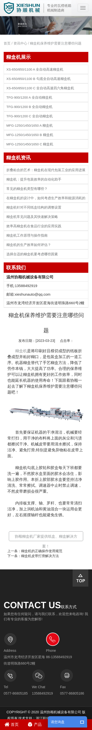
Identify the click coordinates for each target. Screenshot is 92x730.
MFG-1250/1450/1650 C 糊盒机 (29, 144)
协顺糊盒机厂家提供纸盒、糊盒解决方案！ (46, 541)
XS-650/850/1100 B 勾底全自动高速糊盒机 (38, 79)
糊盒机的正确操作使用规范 (41, 551)
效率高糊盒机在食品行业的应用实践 (33, 226)
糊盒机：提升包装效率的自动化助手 (33, 179)
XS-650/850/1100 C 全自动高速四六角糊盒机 (40, 88)
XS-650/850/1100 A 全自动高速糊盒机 (34, 69)
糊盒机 (21, 351)
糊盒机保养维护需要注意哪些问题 (55, 43)
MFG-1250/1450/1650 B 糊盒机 (29, 135)
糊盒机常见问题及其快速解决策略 (32, 217)
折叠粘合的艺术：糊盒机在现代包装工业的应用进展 (45, 170)
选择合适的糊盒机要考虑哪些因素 (32, 254)
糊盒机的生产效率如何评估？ (28, 245)
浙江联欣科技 (46, 718)
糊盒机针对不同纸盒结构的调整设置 (33, 207)
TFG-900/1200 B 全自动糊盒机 (29, 107)
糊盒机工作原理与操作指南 (27, 235)
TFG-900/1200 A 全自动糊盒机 (29, 97)
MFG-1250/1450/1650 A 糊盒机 (29, 125)
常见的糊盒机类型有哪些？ (27, 189)
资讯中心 (20, 43)
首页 (7, 43)
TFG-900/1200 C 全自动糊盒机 (29, 116)
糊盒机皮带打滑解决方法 (40, 556)
